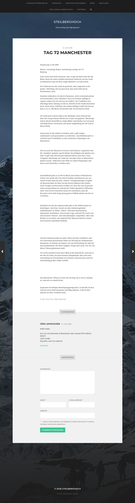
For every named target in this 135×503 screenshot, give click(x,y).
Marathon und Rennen (75, 3)
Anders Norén (72, 494)
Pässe (92, 3)
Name (43, 400)
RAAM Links (104, 3)
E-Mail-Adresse (76, 400)
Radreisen (62, 299)
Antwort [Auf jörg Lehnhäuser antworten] (44, 346)
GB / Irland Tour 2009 (50, 299)
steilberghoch (67, 22)
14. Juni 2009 (66, 324)
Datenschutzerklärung (37, 3)
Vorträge (81, 9)
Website (43, 411)
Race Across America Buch (61, 9)
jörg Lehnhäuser (50, 324)
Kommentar (45, 369)
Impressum (56, 3)
